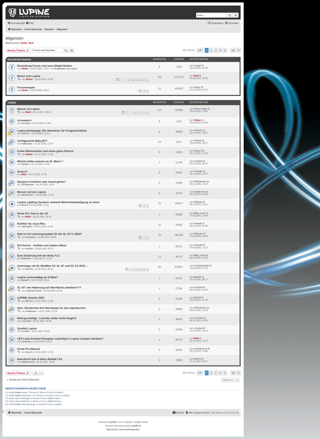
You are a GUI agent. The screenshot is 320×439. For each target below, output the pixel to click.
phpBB (112, 422)
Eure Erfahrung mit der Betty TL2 (38, 255)
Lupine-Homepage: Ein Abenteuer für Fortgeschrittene (52, 130)
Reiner (197, 87)
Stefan (23, 43)
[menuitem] (30, 23)
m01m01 (198, 130)
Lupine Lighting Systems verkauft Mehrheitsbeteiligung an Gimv (58, 202)
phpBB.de (136, 426)
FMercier (198, 233)
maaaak (198, 223)
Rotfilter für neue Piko (31, 223)
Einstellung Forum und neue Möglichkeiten (44, 65)
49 (138, 80)
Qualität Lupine (27, 328)
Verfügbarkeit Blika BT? (32, 140)
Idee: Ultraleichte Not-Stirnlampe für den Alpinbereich (51, 308)
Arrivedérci (24, 120)
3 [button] (216, 50)
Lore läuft (26, 321)
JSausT (197, 151)
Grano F (22, 171)
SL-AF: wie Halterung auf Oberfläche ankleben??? (49, 287)
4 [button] (220, 50)
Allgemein (14, 38)
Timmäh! (198, 171)
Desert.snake (200, 108)
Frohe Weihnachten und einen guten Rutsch (45, 151)
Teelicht (197, 140)
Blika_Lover (200, 213)
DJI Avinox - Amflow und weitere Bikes (42, 245)
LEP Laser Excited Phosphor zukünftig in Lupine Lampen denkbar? (60, 338)
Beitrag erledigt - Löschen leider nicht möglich (47, 318)
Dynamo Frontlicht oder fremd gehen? (41, 181)
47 (129, 80)
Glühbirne (26, 258)
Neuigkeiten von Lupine (65, 68)
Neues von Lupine (28, 76)
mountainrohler (201, 265)
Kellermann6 (27, 362)
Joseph (197, 65)
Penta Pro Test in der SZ (32, 213)
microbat (25, 123)
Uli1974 (25, 133)
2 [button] (211, 50)
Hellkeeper (26, 143)
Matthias (198, 202)
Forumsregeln (26, 87)
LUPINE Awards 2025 (30, 297)
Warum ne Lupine (28, 108)
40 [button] (233, 50)
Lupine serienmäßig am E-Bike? (37, 277)
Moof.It (24, 205)
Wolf (31, 43)
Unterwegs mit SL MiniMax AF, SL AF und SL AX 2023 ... (52, 265)
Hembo (29, 248)
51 (147, 80)
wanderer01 (27, 195)
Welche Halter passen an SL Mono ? (40, 161)
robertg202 (26, 226)
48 (134, 80)
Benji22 (25, 164)
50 (142, 80)
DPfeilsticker (27, 184)
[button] (200, 50)
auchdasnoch (200, 348)
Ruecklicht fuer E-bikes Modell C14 (39, 359)
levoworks (31, 237)
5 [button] (225, 50)
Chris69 (25, 331)
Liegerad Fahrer (34, 290)
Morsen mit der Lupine (31, 192)
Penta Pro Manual (28, 348)
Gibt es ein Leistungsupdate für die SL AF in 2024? (49, 233)
